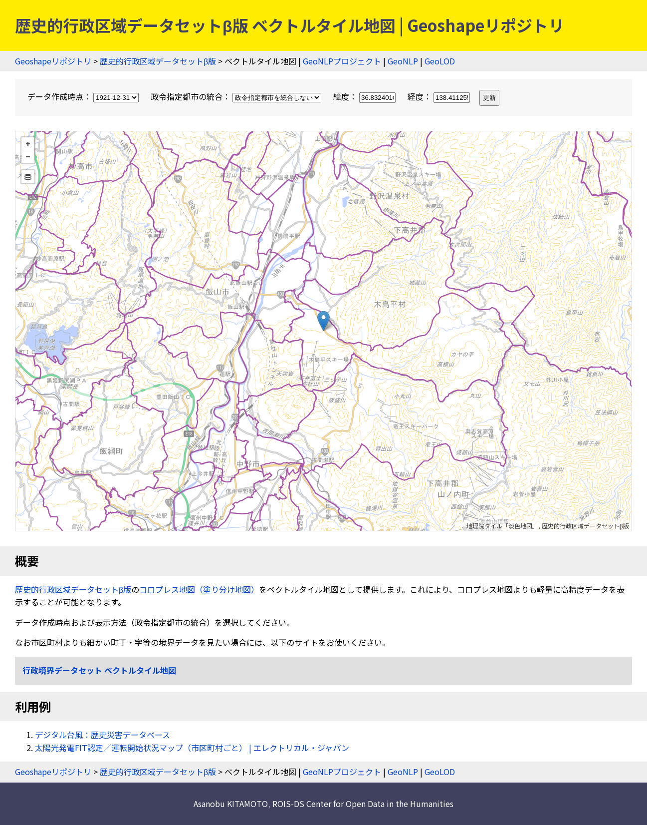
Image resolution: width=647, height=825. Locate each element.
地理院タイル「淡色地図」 (502, 525)
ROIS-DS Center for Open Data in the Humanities (362, 804)
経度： (440, 96)
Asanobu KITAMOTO (231, 804)
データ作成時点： (84, 96)
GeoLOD (440, 61)
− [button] (27, 156)
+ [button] (27, 143)
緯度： (365, 96)
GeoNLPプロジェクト (342, 61)
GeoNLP (403, 61)
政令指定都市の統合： (237, 96)
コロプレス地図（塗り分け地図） (199, 589)
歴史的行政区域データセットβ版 (158, 61)
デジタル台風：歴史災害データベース (102, 735)
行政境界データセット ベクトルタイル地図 (99, 670)
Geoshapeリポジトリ (53, 61)
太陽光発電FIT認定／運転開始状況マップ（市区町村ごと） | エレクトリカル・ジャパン (192, 748)
